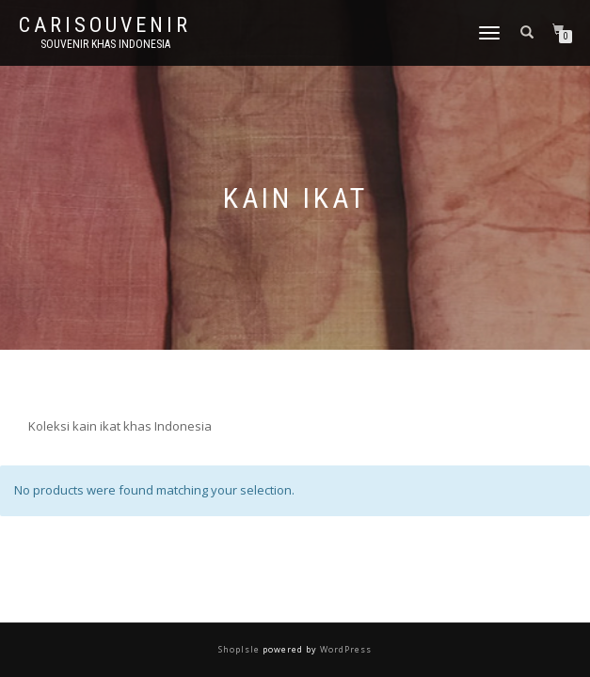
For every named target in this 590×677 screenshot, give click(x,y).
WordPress (344, 649)
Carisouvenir (105, 25)
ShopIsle (240, 649)
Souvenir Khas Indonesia (105, 44)
